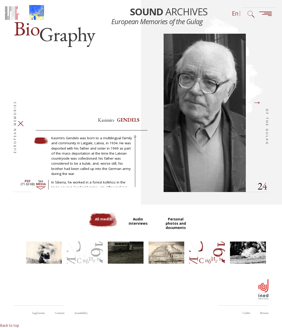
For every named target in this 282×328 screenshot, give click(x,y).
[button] (44, 256)
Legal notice (38, 313)
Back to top (9, 325)
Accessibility (81, 313)
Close (20, 126)
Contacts (59, 313)
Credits (246, 313)
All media (103, 222)
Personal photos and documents (176, 226)
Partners (264, 313)
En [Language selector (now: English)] (235, 13)
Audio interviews (138, 224)
